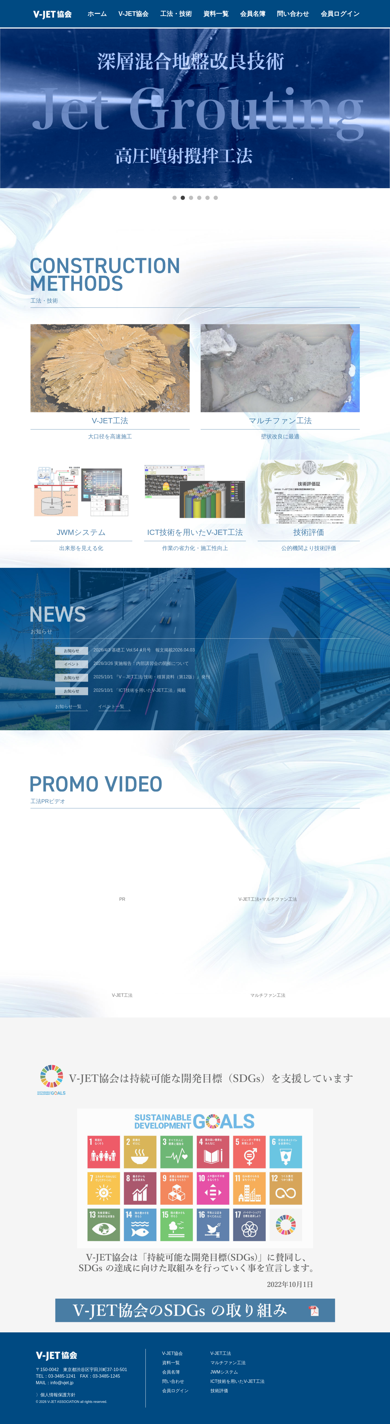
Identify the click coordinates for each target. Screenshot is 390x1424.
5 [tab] (207, 198)
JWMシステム (224, 1372)
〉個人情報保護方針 (55, 1394)
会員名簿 (252, 13)
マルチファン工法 (228, 1362)
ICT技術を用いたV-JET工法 (238, 1381)
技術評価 (219, 1390)
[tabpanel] (195, 108)
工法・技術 (176, 13)
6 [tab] (215, 198)
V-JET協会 (134, 13)
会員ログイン (340, 13)
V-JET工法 (221, 1353)
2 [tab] (183, 198)
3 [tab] (191, 198)
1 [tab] (174, 198)
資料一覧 (216, 13)
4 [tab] (199, 198)
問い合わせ (293, 13)
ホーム (97, 13)
